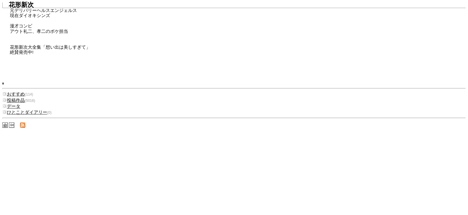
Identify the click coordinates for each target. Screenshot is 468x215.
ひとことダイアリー (24, 112)
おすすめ (13, 94)
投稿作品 (13, 100)
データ (11, 106)
